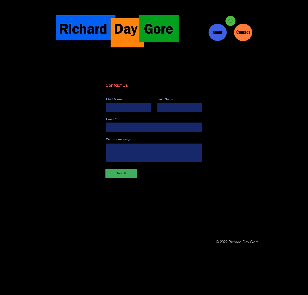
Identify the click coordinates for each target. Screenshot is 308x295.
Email (110, 119)
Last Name (165, 99)
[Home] (230, 21)
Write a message (118, 139)
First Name (114, 99)
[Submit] (121, 173)
